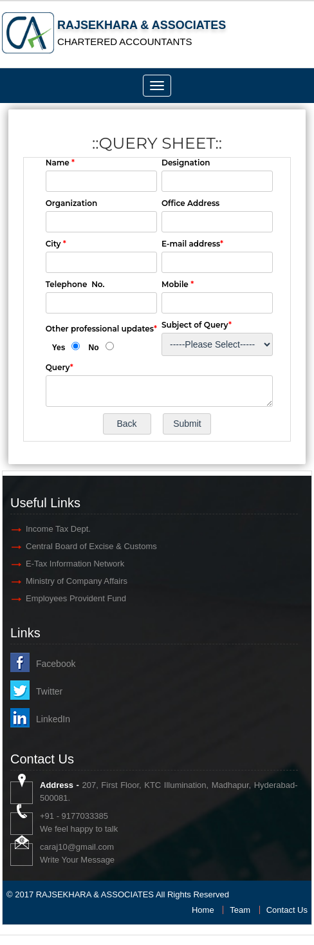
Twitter (49, 691)
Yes (59, 347)
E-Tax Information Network (75, 563)
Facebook (55, 664)
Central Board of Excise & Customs (91, 546)
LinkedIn (53, 719)
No (94, 347)
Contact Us (287, 910)
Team (240, 910)
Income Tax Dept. (58, 529)
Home (203, 910)
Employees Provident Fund (76, 598)
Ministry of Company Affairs (76, 581)
